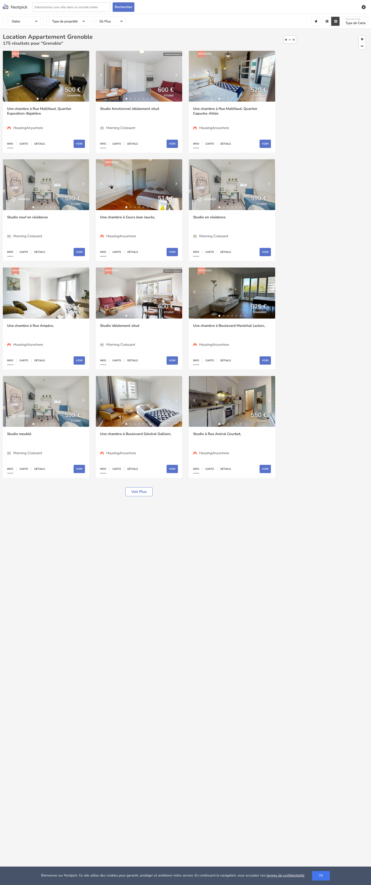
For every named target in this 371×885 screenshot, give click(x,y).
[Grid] (335, 21)
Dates (16, 21)
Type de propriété (65, 21)
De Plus (105, 21)
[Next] (83, 76)
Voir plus (139, 491)
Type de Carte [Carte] (355, 21)
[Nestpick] (15, 7)
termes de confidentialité (286, 875)
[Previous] (9, 76)
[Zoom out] (362, 46)
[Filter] (326, 21)
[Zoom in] (362, 39)
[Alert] (315, 21)
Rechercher (123, 7)
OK (321, 875)
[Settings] (363, 7)
